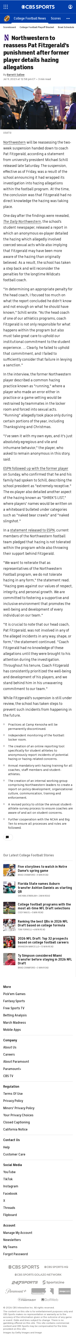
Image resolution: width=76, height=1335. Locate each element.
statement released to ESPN (32, 530)
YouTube (9, 1172)
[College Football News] (29, 18)
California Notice (15, 1129)
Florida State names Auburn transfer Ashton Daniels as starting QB (45, 888)
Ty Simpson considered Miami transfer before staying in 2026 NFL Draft (45, 959)
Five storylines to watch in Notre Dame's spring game (42, 869)
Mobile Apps (12, 1030)
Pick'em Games (14, 994)
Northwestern (14, 142)
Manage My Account (17, 1233)
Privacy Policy (13, 1101)
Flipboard (10, 1215)
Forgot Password (15, 1254)
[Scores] (55, 18)
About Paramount (16, 1062)
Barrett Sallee (16, 74)
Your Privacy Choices (18, 1115)
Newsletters (12, 1240)
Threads (9, 1208)
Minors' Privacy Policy (18, 1108)
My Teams (10, 1247)
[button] (68, 18)
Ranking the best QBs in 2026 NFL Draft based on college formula (43, 923)
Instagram (10, 1186)
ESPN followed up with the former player (35, 468)
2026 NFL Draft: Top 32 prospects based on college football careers (43, 940)
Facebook (10, 1194)
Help (6, 1147)
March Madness (14, 1023)
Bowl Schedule (66, 27)
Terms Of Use (13, 1094)
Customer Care (14, 1154)
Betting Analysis (15, 1015)
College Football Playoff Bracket (37, 27)
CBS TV (8, 1076)
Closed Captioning (16, 1122)
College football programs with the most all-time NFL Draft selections (44, 906)
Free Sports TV (14, 1008)
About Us (9, 1047)
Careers (9, 1055)
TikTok (8, 1179)
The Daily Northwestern (22, 221)
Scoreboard (9, 27)
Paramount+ (12, 1069)
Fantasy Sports (14, 1001)
